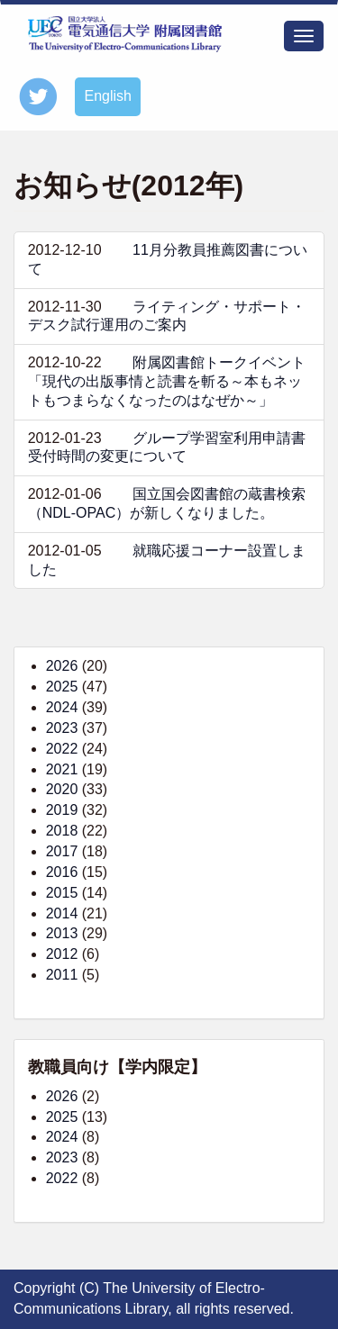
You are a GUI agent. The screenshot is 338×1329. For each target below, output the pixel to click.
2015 (62, 892)
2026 (62, 666)
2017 (62, 851)
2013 (62, 933)
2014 (62, 913)
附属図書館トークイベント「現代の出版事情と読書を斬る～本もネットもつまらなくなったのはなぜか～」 (167, 381)
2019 (62, 810)
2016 (62, 872)
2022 (62, 748)
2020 (62, 789)
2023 (62, 728)
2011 (62, 974)
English (107, 96)
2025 (62, 686)
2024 (62, 707)
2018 (62, 830)
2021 (62, 769)
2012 (62, 954)
